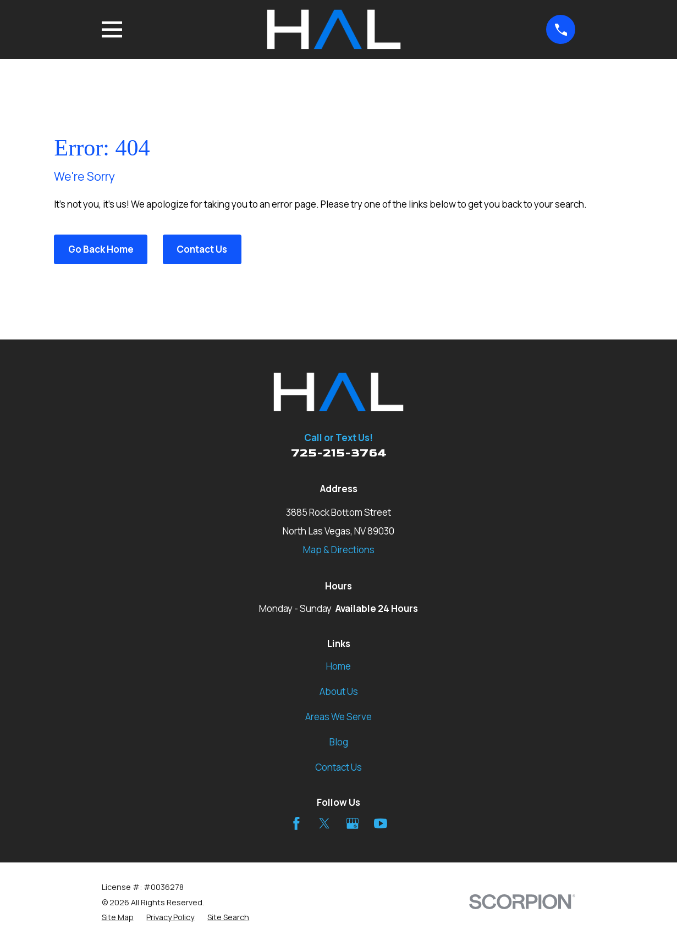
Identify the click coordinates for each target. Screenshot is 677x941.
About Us (339, 691)
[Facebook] (296, 823)
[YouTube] (380, 823)
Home (338, 666)
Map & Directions (339, 549)
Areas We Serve (338, 716)
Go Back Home (101, 249)
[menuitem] (118, 917)
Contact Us (202, 249)
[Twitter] (324, 823)
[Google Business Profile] (352, 823)
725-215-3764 (339, 453)
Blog (338, 742)
